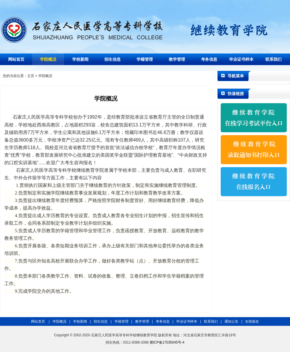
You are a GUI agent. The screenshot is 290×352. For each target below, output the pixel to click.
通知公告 (231, 321)
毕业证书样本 (241, 59)
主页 (30, 76)
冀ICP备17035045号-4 (167, 342)
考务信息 (209, 59)
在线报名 (252, 321)
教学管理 (177, 59)
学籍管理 (145, 59)
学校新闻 (80, 59)
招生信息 (112, 59)
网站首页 (16, 59)
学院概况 (48, 59)
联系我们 (273, 59)
